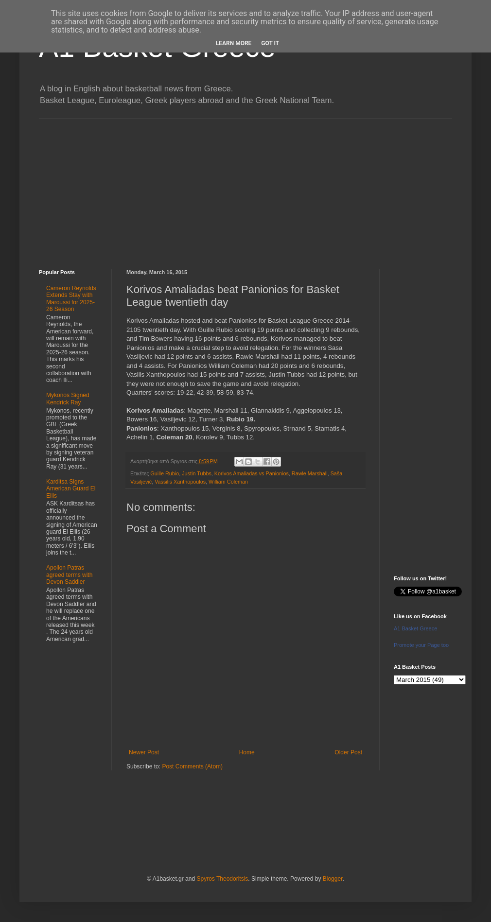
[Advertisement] (245, 187)
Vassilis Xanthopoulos (180, 482)
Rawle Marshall (310, 473)
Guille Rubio (164, 473)
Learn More (234, 43)
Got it (270, 43)
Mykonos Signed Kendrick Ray (67, 398)
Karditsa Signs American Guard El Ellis (70, 488)
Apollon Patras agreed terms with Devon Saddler (69, 574)
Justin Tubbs (196, 473)
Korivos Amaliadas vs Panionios (251, 473)
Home (247, 752)
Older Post (348, 752)
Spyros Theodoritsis (222, 878)
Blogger (333, 878)
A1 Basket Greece (415, 628)
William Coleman (228, 482)
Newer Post (144, 752)
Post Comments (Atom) (192, 766)
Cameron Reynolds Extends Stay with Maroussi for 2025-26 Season (71, 299)
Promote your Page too (421, 645)
